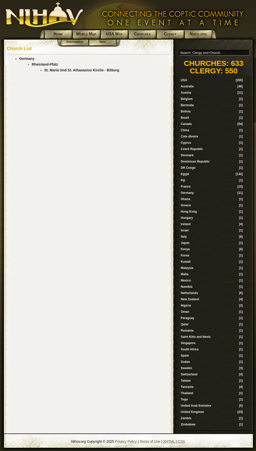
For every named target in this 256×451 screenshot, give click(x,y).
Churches (142, 34)
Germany (26, 59)
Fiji (183, 180)
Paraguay (187, 318)
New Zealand (190, 299)
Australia (187, 86)
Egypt (185, 174)
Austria (186, 92)
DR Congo (188, 168)
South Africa (189, 349)
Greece (186, 205)
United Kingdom (192, 412)
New (103, 42)
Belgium (186, 99)
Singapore (188, 343)
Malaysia (187, 268)
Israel (184, 230)
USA (184, 80)
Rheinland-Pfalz (45, 64)
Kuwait (185, 261)
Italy (184, 236)
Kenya (185, 249)
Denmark (187, 155)
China (185, 130)
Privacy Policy (126, 441)
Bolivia (185, 111)
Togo (184, 399)
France (185, 186)
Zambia (186, 418)
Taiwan (186, 380)
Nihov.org (198, 34)
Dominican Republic (195, 161)
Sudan (185, 362)
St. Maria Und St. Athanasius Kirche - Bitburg (81, 70)
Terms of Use (150, 441)
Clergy (170, 34)
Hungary (187, 218)
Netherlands (189, 293)
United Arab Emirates (196, 405)
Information (74, 42)
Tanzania (187, 387)
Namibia (186, 286)
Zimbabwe (188, 424)
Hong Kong (189, 211)
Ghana (185, 199)
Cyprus (186, 142)
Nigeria (186, 305)
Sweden (186, 368)
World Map (86, 34)
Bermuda (187, 105)
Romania (187, 330)
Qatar (184, 324)
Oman (185, 312)
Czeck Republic (192, 149)
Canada (186, 124)
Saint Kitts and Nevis (195, 337)
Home (58, 34)
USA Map (114, 34)
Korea (185, 255)
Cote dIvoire (189, 136)
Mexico (186, 280)
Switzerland (189, 374)
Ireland (185, 224)
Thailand (187, 393)
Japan (185, 243)
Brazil (185, 117)
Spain (185, 355)
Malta (184, 274)
